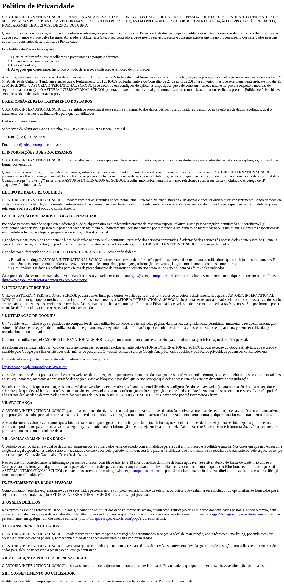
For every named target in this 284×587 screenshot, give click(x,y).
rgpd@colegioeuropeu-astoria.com (38, 145)
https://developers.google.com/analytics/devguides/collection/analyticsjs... (56, 359)
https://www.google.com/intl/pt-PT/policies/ (34, 367)
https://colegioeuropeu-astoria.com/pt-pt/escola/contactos (45, 280)
